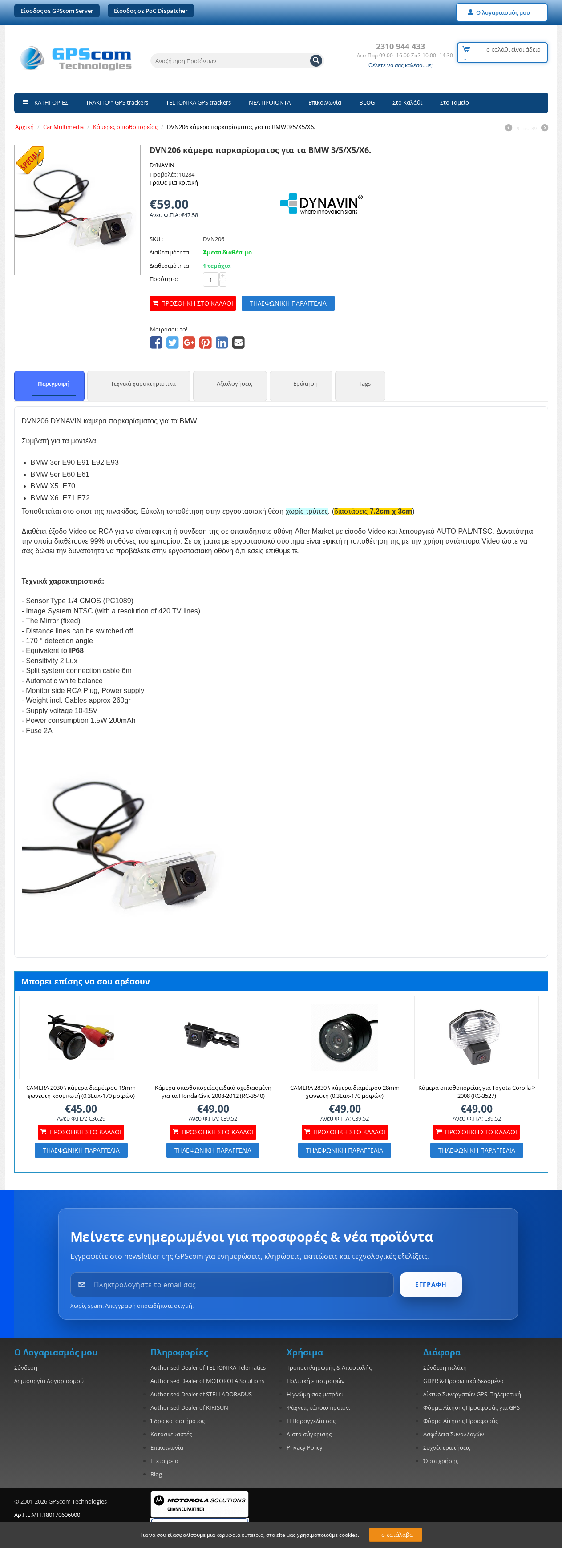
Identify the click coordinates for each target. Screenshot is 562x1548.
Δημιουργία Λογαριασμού (49, 1381)
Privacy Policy (305, 1447)
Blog (156, 1474)
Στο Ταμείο (454, 102)
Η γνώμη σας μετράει (315, 1394)
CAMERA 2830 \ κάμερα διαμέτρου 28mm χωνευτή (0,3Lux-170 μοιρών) (345, 1092)
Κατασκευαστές (171, 1434)
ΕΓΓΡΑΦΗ (430, 1284)
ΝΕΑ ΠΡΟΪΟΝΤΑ (270, 102)
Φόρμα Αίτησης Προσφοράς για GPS (471, 1407)
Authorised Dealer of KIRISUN (189, 1407)
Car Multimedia (63, 127)
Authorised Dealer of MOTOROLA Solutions (207, 1381)
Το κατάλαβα (395, 1535)
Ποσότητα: (164, 279)
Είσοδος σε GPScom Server (56, 11)
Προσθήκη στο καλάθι (197, 303)
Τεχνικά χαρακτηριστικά (143, 383)
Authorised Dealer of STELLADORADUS (201, 1394)
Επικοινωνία (324, 102)
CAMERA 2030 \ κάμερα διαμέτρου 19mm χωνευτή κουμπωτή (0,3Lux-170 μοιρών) (81, 1092)
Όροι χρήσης (440, 1461)
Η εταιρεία (164, 1461)
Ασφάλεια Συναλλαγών (453, 1434)
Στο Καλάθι (407, 102)
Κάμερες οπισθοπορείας (125, 127)
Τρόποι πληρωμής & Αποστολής (329, 1367)
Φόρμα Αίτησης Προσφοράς (460, 1421)
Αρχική (24, 127)
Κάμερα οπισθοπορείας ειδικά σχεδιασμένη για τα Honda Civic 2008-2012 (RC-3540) (213, 1092)
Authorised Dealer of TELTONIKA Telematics (208, 1367)
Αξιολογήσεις (234, 383)
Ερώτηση (305, 383)
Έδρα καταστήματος (177, 1421)
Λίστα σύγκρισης (309, 1434)
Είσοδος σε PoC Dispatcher (151, 11)
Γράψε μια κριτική (174, 182)
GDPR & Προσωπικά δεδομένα (463, 1381)
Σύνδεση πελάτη (445, 1367)
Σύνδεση (25, 1367)
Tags (365, 383)
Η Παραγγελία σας (311, 1421)
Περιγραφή (54, 383)
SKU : (156, 239)
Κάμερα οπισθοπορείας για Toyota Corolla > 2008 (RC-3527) (476, 1092)
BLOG (367, 102)
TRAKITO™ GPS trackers (117, 102)
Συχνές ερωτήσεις (446, 1447)
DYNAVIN (162, 165)
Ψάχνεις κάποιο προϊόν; (318, 1407)
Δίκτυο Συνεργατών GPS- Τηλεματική (472, 1394)
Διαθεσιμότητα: (170, 252)
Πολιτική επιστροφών (315, 1381)
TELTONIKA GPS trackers (198, 102)
